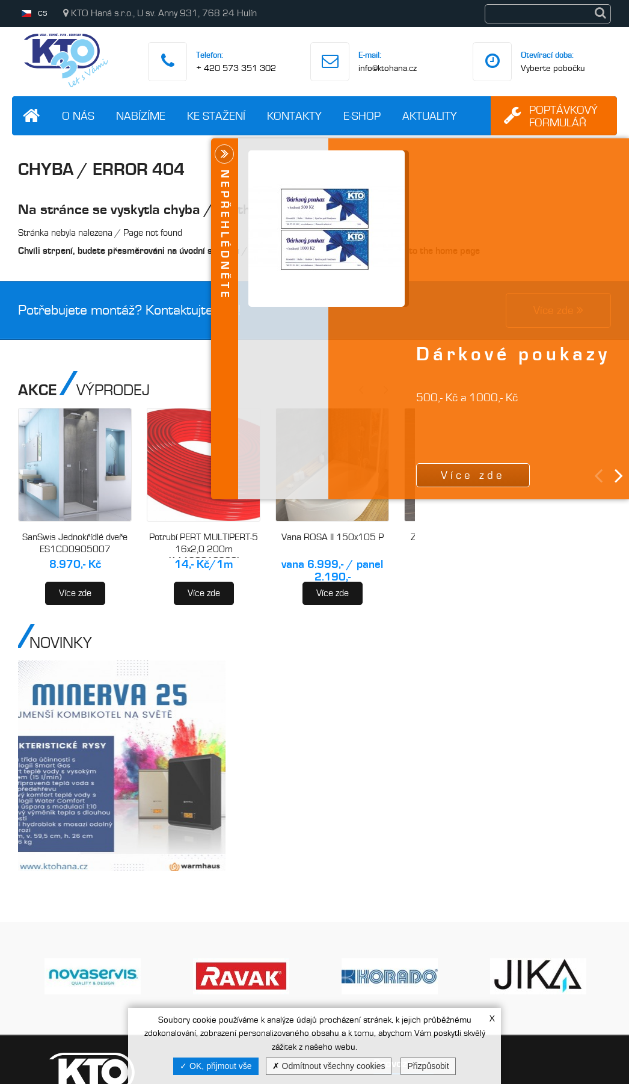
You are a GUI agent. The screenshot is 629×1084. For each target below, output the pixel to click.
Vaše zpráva (551, 963)
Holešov (355, 938)
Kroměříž (358, 891)
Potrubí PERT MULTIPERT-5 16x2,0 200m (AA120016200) (203, 549)
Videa (188, 976)
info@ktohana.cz (387, 68)
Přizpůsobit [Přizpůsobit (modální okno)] (428, 1066)
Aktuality (429, 115)
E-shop (362, 115)
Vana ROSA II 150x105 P (332, 537)
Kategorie (188, 810)
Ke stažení (216, 115)
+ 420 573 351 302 (236, 68)
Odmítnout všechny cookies (328, 1066)
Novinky (264, 925)
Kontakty (294, 115)
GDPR (262, 976)
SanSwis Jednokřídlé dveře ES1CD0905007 (74, 543)
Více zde (75, 593)
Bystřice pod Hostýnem (387, 985)
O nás (78, 115)
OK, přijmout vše (215, 1066)
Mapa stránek (205, 1002)
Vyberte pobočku (553, 68)
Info (256, 951)
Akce (259, 900)
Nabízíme (140, 115)
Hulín (349, 844)
